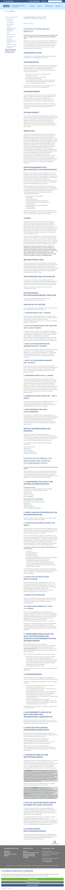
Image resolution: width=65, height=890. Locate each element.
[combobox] (55, 1)
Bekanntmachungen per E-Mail (31, 852)
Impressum (37, 57)
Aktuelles (32, 6)
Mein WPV (57, 6)
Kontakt (44, 1)
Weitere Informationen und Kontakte (11, 47)
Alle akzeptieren (32, 879)
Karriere (25, 851)
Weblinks (6, 855)
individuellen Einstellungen (41, 875)
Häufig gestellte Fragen (29, 855)
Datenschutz (7, 852)
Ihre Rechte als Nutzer (11, 44)
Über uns (40, 6)
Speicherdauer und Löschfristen (11, 37)
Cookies (8, 32)
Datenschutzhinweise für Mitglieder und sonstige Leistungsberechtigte (10, 51)
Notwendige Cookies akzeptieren (32, 882)
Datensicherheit (10, 24)
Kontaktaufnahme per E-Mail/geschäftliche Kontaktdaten (12, 30)
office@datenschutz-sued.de (30, 453)
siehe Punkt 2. (27, 670)
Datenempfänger (10, 22)
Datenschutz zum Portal (10, 854)
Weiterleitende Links (11, 34)
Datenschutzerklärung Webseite (12, 17)
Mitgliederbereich (34, 1)
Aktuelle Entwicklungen (29, 854)
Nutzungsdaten (10, 20)
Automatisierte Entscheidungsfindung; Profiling (11, 41)
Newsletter (9, 26)
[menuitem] (34, 1)
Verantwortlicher (10, 19)
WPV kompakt (48, 6)
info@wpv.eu (50, 161)
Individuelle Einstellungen (32, 885)
